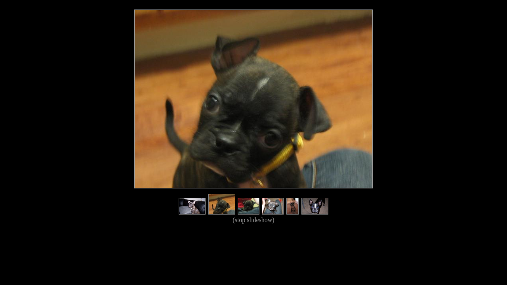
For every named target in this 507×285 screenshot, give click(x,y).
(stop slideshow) (253, 220)
